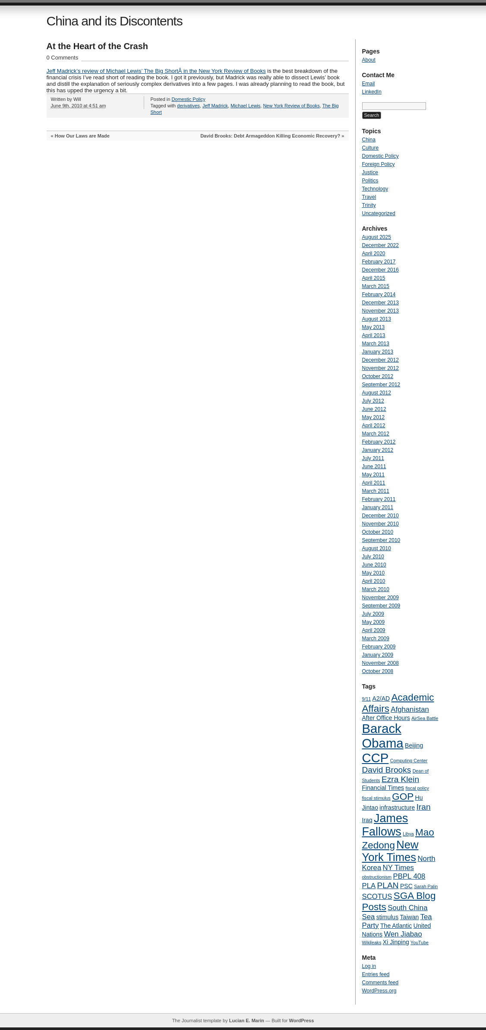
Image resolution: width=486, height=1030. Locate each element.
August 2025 (376, 237)
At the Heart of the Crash (97, 46)
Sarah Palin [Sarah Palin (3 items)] (426, 886)
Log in (369, 966)
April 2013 (373, 335)
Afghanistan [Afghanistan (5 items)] (410, 709)
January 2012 (378, 450)
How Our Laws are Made (82, 135)
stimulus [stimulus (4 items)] (387, 917)
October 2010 (378, 532)
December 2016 (380, 270)
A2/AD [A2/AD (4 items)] (381, 698)
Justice (370, 172)
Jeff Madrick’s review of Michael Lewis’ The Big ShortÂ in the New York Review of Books (156, 71)
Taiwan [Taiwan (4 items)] (409, 917)
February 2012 (379, 442)
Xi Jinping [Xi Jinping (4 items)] (396, 942)
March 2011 (375, 491)
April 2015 (373, 278)
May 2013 (373, 327)
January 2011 (378, 507)
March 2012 (375, 434)
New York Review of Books (291, 105)
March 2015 (375, 286)
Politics (370, 181)
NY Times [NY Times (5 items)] (398, 868)
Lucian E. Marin (246, 1020)
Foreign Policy (378, 164)
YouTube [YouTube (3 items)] (419, 942)
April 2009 (373, 630)
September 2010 (381, 540)
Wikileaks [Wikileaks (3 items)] (372, 942)
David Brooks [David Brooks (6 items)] (386, 769)
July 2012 (373, 401)
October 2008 (378, 671)
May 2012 (373, 417)
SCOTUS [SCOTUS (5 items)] (377, 896)
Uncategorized (378, 213)
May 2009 (373, 622)
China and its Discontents (115, 21)
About (369, 60)
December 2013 (380, 303)
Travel (369, 197)
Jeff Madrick (215, 105)
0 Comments (63, 57)
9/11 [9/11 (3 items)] (366, 698)
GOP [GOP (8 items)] (402, 796)
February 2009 (379, 647)
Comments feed (380, 983)
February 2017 (379, 262)
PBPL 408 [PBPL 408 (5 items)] (409, 876)
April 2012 (373, 426)
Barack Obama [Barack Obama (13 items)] (383, 735)
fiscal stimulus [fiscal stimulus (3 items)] (376, 798)
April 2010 (373, 581)
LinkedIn (372, 92)
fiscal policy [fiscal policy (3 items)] (417, 788)
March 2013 (375, 344)
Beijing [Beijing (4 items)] (414, 745)
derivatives (188, 105)
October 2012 (378, 376)
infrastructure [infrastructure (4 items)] (397, 807)
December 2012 (380, 360)
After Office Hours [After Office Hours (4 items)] (386, 717)
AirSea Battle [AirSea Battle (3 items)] (424, 718)
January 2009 (378, 655)
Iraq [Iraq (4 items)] (367, 820)
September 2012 (381, 385)
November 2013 (380, 311)
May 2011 (373, 475)
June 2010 (374, 565)
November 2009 (380, 598)
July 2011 (373, 458)
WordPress (301, 1020)
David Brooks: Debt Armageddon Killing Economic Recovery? (270, 135)
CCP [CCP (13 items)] (375, 758)
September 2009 (381, 606)
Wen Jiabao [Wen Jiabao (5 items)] (403, 934)
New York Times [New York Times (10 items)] (390, 851)
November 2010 (380, 524)
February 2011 (379, 499)
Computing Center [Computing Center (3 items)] (408, 760)
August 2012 (376, 393)
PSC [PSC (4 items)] (406, 886)
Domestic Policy (188, 99)
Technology (375, 189)
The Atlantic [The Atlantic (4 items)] (396, 925)
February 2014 (379, 294)
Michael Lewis (245, 105)
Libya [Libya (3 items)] (408, 833)
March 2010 (375, 589)
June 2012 (374, 409)
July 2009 (373, 614)
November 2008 (380, 663)
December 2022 (380, 245)
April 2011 (373, 483)
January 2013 (378, 352)
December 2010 (380, 516)
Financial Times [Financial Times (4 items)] (383, 787)
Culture (370, 148)
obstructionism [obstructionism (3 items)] (377, 877)
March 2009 (375, 639)
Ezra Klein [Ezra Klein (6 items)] (400, 779)
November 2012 (380, 368)
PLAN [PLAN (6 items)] (388, 885)
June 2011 (374, 466)
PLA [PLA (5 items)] (369, 886)
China (369, 140)
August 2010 (376, 548)
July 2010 (373, 557)
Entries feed (376, 974)
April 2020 (373, 253)
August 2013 (376, 319)
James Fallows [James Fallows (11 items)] (385, 825)
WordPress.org (379, 991)
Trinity (369, 205)
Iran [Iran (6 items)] (424, 806)
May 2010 (373, 573)
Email (368, 84)
